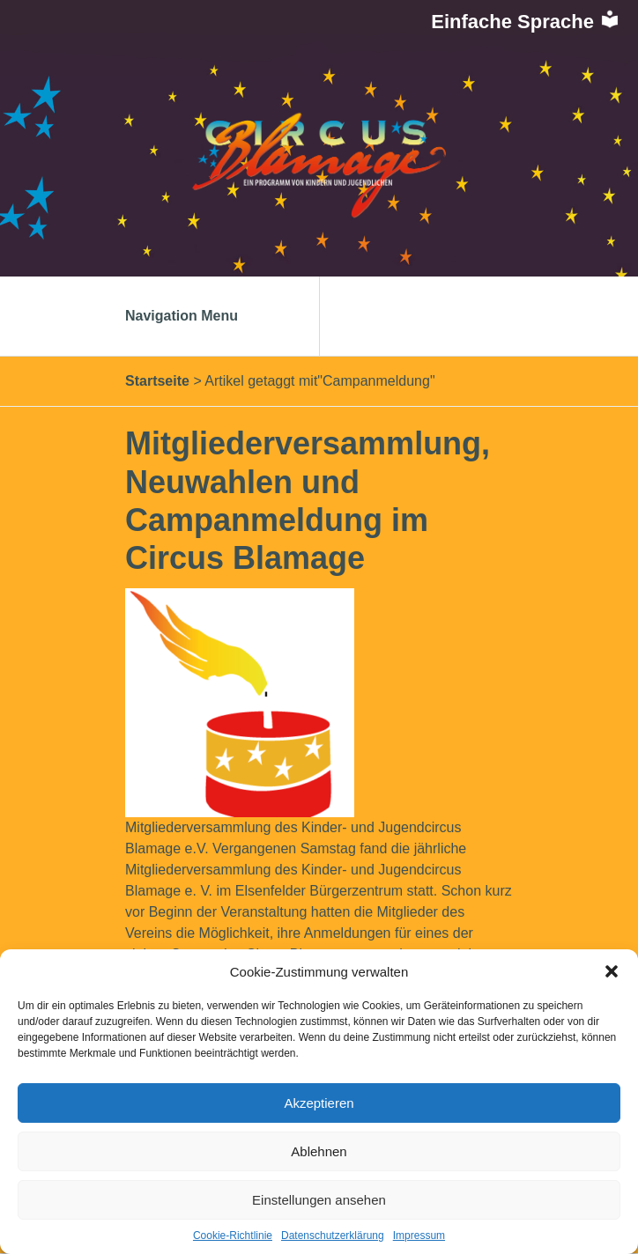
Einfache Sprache (525, 22)
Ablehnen (318, 1151)
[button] (611, 971)
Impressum (419, 1235)
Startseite (157, 380)
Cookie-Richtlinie (232, 1235)
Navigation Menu (200, 315)
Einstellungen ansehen (319, 1199)
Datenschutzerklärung (332, 1235)
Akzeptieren (318, 1102)
